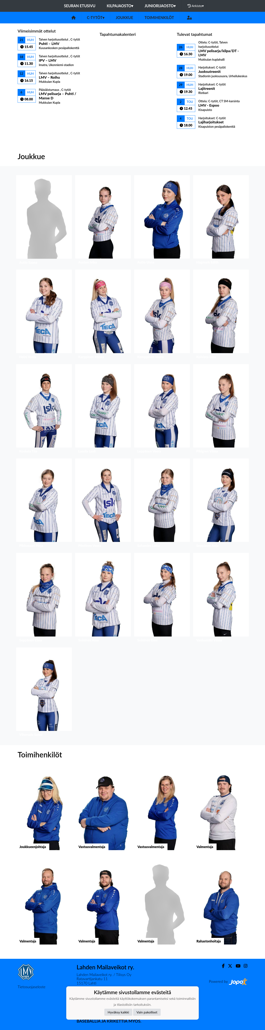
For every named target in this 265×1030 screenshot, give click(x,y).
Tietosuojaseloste (31, 986)
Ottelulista (27, 111)
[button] (43, 220)
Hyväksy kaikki (118, 1012)
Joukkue (124, 17)
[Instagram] (243, 966)
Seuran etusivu (79, 6)
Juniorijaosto (160, 6)
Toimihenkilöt (159, 17)
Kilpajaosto (120, 6)
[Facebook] (222, 966)
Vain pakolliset (146, 1012)
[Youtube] (236, 966)
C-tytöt (95, 17)
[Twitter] (228, 966)
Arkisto (196, 5)
